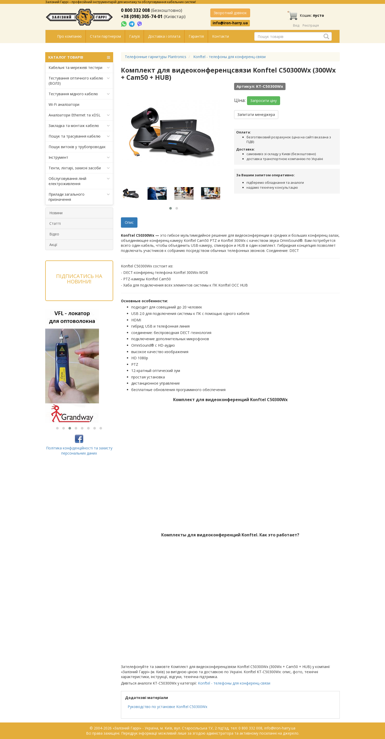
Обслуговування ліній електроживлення (79, 181)
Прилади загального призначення (79, 197)
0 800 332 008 (135, 10)
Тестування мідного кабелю (79, 94)
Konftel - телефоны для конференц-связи (234, 683)
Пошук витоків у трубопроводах (77, 146)
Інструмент (79, 157)
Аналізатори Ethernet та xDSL (79, 115)
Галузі (134, 36)
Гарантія (196, 36)
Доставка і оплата (164, 36)
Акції (53, 244)
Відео (54, 234)
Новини (56, 212)
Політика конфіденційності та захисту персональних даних (79, 451)
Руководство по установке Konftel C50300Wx (167, 706)
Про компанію (69, 36)
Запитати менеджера (256, 114)
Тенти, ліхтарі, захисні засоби (79, 168)
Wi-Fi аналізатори (64, 104)
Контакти (220, 36)
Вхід (296, 25)
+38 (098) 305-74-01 (142, 16)
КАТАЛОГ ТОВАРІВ (79, 57)
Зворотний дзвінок (230, 12)
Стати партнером (105, 36)
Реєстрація (311, 25)
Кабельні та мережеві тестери (79, 67)
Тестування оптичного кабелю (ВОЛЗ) (79, 81)
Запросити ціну (263, 100)
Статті (55, 223)
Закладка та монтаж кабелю (79, 125)
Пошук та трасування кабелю (79, 136)
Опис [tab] (129, 222)
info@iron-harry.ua (230, 23)
